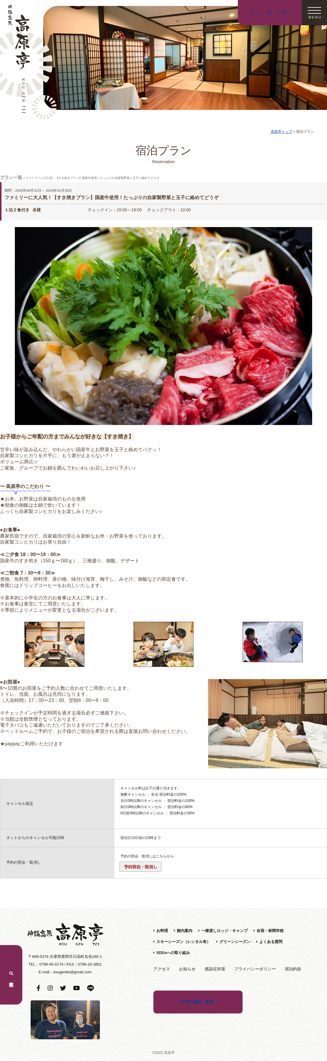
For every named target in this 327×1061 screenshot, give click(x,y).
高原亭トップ (281, 131)
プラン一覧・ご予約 (270, 12)
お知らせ (187, 968)
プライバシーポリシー (255, 968)
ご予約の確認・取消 (195, 1001)
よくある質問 (270, 941)
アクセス (161, 968)
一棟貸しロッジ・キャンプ (224, 930)
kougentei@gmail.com (73, 972)
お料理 (162, 930)
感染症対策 (215, 968)
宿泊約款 (293, 968)
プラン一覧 (11, 177)
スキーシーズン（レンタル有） (183, 941)
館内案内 (184, 930)
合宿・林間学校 (270, 930)
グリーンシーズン (234, 941)
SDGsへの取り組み (173, 952)
